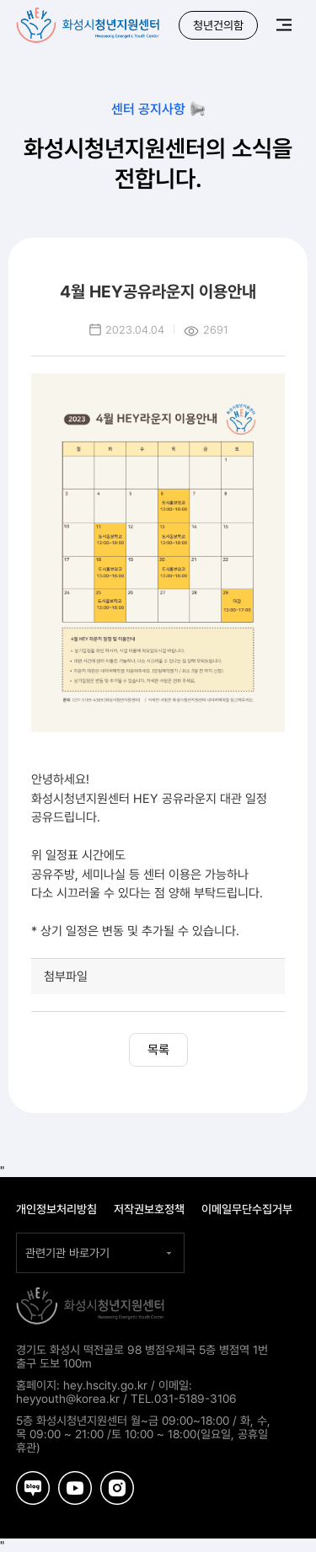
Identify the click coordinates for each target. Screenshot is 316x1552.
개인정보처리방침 (56, 1209)
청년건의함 (218, 25)
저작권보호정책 (149, 1209)
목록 (158, 1049)
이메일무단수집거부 (246, 1209)
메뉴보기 (284, 24)
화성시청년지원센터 (89, 21)
